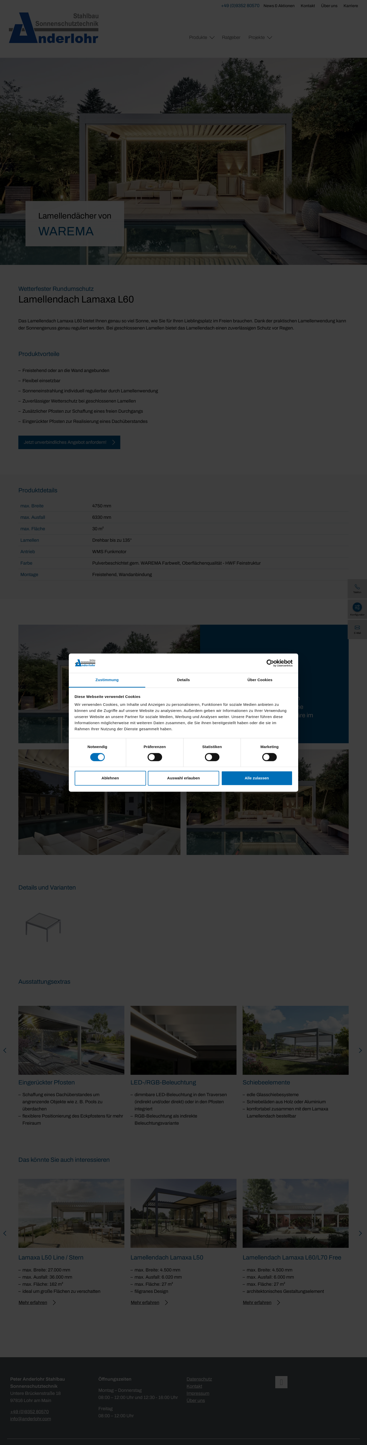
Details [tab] (183, 680)
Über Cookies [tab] (259, 680)
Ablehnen (110, 778)
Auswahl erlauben (183, 778)
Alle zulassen (257, 778)
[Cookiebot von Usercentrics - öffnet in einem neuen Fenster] (270, 663)
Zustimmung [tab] (107, 680)
